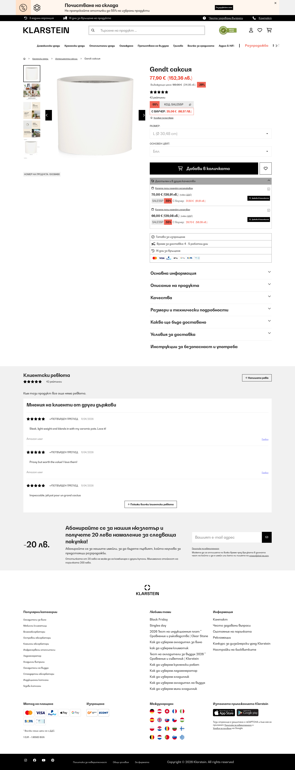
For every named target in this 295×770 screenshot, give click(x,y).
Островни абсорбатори (41, 637)
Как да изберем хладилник (169, 677)
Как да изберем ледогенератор (173, 670)
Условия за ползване (224, 728)
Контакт (265, 18)
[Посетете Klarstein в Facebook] (39, 762)
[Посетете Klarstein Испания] (152, 720)
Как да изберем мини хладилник (173, 689)
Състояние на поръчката (232, 631)
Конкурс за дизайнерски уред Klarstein (241, 643)
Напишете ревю (252, 378)
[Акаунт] (251, 30)
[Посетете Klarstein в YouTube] (51, 762)
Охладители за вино (38, 619)
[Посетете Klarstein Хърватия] (159, 728)
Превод (263, 440)
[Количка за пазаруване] (269, 30)
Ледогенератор (35, 655)
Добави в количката (204, 168)
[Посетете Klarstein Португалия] (167, 737)
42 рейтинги (157, 97)
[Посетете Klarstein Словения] (174, 737)
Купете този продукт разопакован (179, 188)
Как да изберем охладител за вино (176, 642)
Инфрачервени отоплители (44, 649)
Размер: (155, 125)
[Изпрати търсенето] (92, 30)
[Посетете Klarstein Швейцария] (167, 711)
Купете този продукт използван (177, 209)
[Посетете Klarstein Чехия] (174, 720)
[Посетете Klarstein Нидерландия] (159, 737)
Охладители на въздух (40, 667)
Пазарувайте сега (217, 7)
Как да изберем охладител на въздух (177, 683)
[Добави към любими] (266, 168)
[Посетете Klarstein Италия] (182, 711)
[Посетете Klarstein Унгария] (182, 720)
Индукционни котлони (39, 680)
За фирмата (172, 762)
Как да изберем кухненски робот (174, 664)
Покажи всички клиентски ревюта (152, 504)
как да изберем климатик (169, 648)
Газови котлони (35, 686)
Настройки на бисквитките (234, 649)
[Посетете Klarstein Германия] (152, 711)
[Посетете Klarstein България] (174, 728)
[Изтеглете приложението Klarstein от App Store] (224, 712)
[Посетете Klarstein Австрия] (159, 711)
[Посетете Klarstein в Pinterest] (63, 762)
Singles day (158, 625)
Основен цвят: (160, 143)
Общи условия (146, 762)
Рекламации (222, 637)
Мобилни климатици (38, 625)
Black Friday (159, 619)
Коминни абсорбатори (40, 643)
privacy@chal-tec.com (203, 557)
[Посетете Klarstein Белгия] (152, 737)
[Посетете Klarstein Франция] (174, 711)
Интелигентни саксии (74, 58)
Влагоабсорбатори (38, 631)
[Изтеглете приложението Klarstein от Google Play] (248, 712)
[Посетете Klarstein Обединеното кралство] (159, 720)
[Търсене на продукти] (146, 30)
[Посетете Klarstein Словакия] (167, 720)
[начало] (28, 58)
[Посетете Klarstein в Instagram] (27, 762)
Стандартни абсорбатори (44, 673)
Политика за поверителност (208, 547)
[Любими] (260, 30)
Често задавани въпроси (226, 18)
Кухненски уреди (43, 58)
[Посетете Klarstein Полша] (152, 728)
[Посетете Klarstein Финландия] (182, 728)
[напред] (276, 46)
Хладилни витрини (37, 661)
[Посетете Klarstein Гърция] (182, 737)
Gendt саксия (103, 58)
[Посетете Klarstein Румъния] (167, 728)
